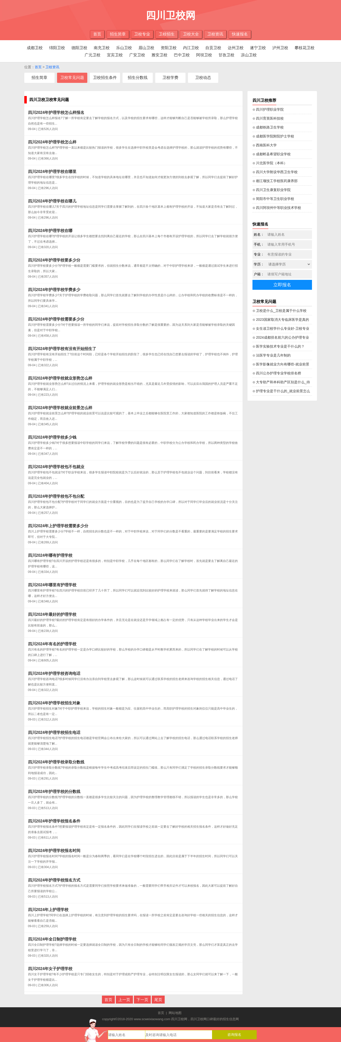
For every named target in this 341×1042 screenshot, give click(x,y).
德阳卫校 (79, 48)
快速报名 (240, 34)
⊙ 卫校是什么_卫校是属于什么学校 (279, 311)
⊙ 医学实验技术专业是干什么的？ (278, 346)
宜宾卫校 (115, 55)
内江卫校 (191, 48)
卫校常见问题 (72, 77)
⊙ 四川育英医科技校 (268, 118)
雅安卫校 (159, 55)
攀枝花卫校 (304, 48)
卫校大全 (191, 34)
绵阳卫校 (57, 48)
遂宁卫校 (258, 48)
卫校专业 (142, 34)
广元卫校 (92, 55)
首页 (97, 34)
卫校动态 (203, 77)
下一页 (142, 1000)
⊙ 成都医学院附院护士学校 (273, 136)
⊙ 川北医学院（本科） (269, 163)
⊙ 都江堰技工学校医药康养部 (275, 181)
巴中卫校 (182, 55)
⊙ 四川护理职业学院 (268, 109)
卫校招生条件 (105, 77)
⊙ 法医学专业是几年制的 (271, 355)
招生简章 (118, 34)
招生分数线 (138, 77)
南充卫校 (102, 48)
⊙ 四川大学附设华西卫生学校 (275, 172)
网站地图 (175, 1013)
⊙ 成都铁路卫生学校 (268, 127)
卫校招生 (167, 34)
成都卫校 (35, 48)
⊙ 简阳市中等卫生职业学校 (273, 199)
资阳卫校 (169, 48)
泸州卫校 (280, 48)
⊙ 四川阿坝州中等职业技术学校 (276, 208)
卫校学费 (170, 77)
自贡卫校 (213, 48)
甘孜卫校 (226, 55)
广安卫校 (137, 55)
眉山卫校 (146, 48)
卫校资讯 (215, 34)
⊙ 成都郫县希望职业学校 (271, 154)
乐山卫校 (124, 48)
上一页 (124, 1000)
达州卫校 (236, 48)
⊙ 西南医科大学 (264, 145)
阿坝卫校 (204, 55)
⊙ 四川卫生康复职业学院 (271, 190)
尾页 (158, 1000)
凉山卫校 (249, 55)
